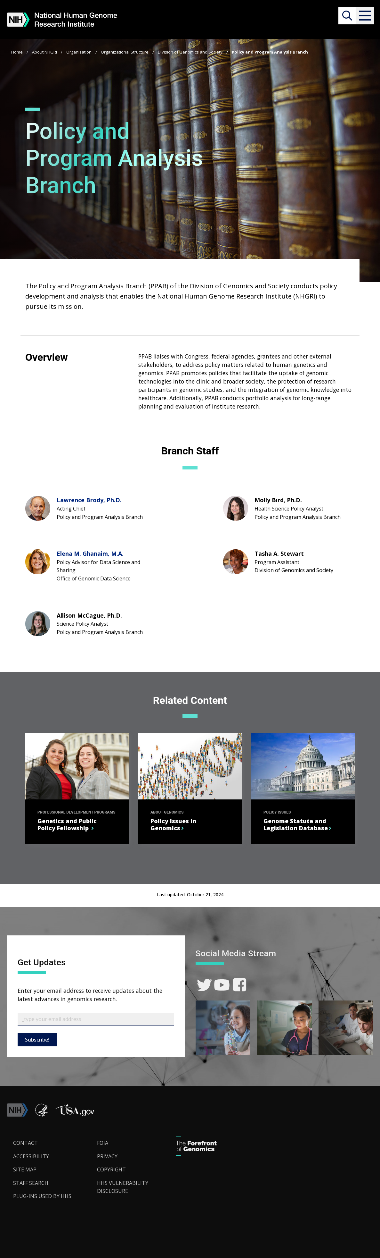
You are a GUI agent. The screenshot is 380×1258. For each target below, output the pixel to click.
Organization (79, 52)
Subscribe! (37, 1039)
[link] (204, 985)
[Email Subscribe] (96, 1019)
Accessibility (31, 1156)
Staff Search (30, 1182)
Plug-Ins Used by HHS (42, 1196)
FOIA (102, 1142)
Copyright (111, 1169)
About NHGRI (44, 52)
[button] (364, 15)
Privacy (107, 1156)
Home (17, 52)
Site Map (24, 1169)
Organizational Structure (125, 52)
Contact (25, 1142)
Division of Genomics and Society (190, 52)
